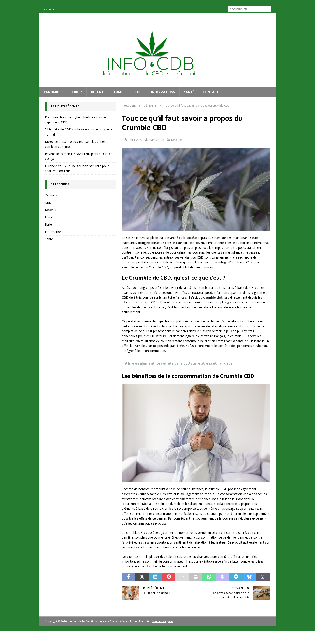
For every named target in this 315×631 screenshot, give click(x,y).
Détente (98, 92)
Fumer (119, 92)
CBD (75, 92)
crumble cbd (212, 297)
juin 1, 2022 (135, 140)
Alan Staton (156, 140)
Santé (189, 92)
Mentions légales (162, 621)
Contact (211, 92)
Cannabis (52, 92)
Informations (163, 92)
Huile (137, 92)
